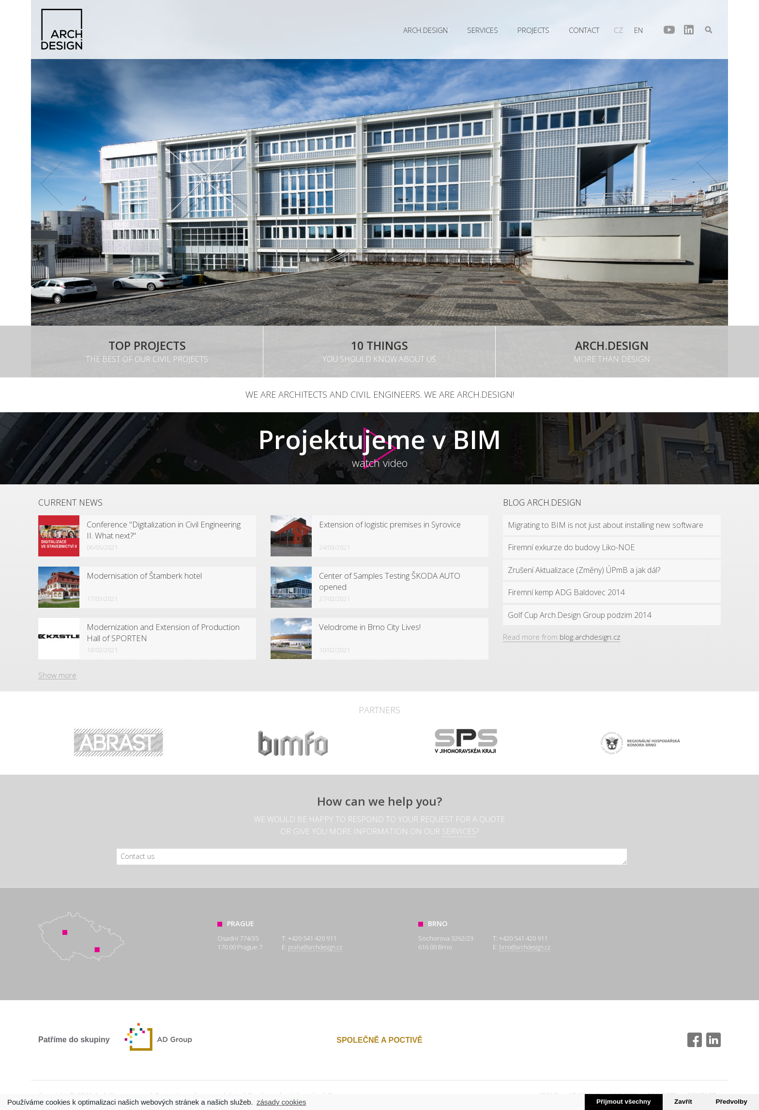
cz (618, 30)
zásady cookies (281, 1102)
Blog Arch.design (542, 502)
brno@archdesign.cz (524, 947)
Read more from (562, 637)
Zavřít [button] (683, 1101)
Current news (70, 502)
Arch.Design (61, 29)
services (459, 831)
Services (482, 30)
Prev (51, 184)
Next (707, 184)
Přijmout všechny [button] (623, 1101)
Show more (57, 674)
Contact (584, 30)
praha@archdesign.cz (315, 947)
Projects (533, 30)
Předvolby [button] (731, 1101)
